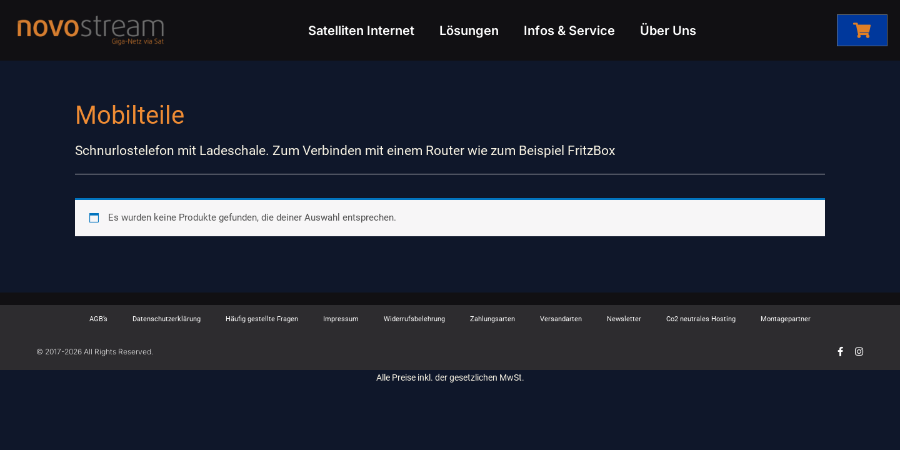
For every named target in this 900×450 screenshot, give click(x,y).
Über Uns (668, 30)
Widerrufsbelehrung (414, 319)
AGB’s (98, 319)
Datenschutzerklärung (166, 319)
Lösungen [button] (469, 30)
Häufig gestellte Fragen (262, 319)
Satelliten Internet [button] (361, 30)
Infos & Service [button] (569, 30)
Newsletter (624, 319)
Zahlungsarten (492, 319)
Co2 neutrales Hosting (701, 319)
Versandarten (561, 319)
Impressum (341, 319)
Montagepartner (786, 319)
